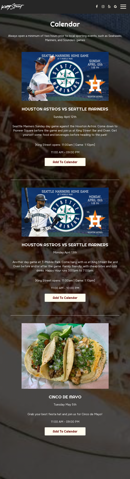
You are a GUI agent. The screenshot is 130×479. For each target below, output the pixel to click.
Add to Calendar (65, 162)
